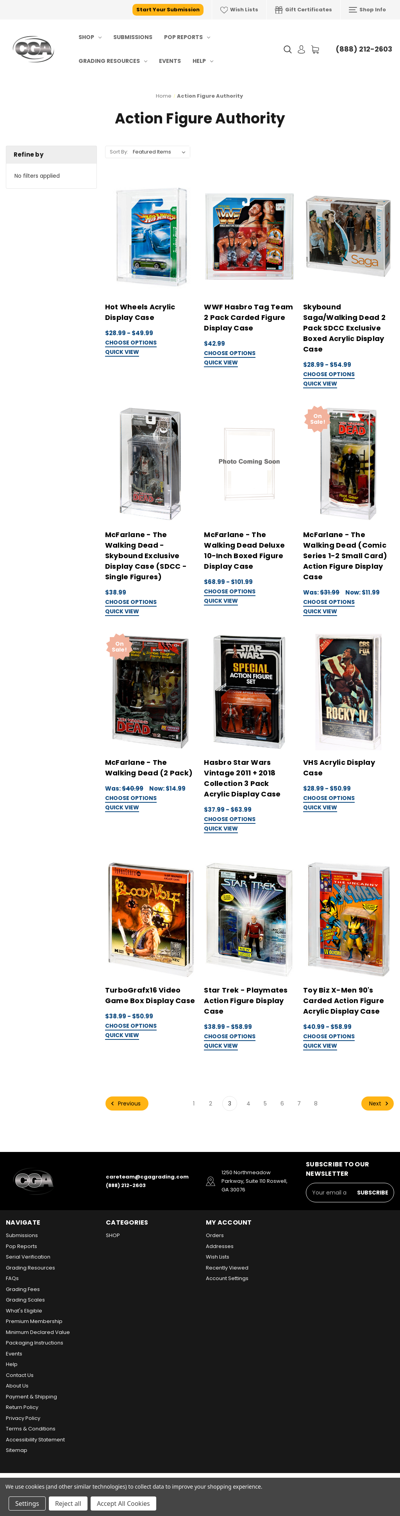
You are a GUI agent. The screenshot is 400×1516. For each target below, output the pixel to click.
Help (203, 61)
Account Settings (227, 1278)
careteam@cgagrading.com (147, 1176)
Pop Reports (187, 37)
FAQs (12, 1278)
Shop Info (367, 9)
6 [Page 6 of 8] (282, 1103)
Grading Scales (25, 1300)
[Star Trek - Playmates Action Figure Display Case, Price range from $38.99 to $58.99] (249, 919)
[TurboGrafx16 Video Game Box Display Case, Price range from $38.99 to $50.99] (150, 919)
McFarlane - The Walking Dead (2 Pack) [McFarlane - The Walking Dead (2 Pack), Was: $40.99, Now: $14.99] (149, 767)
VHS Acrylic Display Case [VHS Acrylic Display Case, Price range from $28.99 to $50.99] (339, 767)
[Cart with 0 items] (315, 49)
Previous (125, 1103)
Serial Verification (28, 1257)
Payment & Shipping (31, 1396)
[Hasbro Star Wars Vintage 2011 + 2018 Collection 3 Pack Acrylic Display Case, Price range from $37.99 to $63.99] (249, 692)
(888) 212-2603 (364, 49)
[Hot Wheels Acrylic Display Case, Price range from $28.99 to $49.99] (150, 237)
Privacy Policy (23, 1418)
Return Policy (22, 1407)
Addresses (220, 1246)
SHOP (90, 37)
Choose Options (131, 343)
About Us (17, 1385)
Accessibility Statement (35, 1439)
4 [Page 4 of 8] (248, 1103)
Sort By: (119, 151)
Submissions (132, 37)
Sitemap (16, 1450)
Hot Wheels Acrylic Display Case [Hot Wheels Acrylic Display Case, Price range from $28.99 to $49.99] (140, 312)
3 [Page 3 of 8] (229, 1103)
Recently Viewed (227, 1267)
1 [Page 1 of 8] (194, 1103)
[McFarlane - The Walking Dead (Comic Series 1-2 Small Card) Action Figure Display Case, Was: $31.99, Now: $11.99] (348, 464)
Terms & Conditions (30, 1428)
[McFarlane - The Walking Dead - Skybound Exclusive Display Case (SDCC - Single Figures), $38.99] (150, 464)
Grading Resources (113, 61)
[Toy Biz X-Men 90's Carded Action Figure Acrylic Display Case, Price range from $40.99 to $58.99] (348, 919)
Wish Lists (239, 10)
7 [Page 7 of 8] (299, 1103)
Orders (215, 1235)
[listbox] (161, 152)
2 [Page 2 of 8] (210, 1103)
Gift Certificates (303, 10)
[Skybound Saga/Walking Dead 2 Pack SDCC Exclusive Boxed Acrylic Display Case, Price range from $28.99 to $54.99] (348, 237)
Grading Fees (23, 1289)
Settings (27, 1503)
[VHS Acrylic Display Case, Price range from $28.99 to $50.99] (348, 692)
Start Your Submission (168, 9)
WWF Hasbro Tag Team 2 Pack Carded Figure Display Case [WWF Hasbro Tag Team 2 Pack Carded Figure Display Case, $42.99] (248, 317)
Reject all (68, 1503)
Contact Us (20, 1375)
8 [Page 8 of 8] (316, 1103)
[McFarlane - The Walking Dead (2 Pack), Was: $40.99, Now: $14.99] (150, 692)
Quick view (122, 352)
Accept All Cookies (123, 1503)
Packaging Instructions (34, 1342)
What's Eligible (24, 1310)
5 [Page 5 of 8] (265, 1103)
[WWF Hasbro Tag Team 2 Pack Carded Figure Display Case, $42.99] (249, 237)
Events (170, 61)
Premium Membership (34, 1321)
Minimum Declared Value (38, 1332)
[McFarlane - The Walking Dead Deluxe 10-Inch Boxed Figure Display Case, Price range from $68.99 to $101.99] (249, 464)
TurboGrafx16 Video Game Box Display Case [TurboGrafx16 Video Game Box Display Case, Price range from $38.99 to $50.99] (150, 995)
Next (380, 1103)
